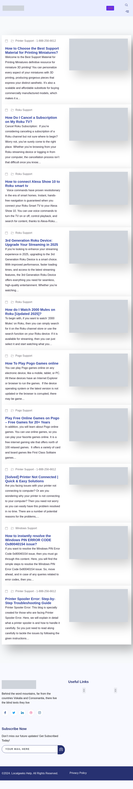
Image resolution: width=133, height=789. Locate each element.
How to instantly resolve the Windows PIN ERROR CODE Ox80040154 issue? (28, 540)
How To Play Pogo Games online (31, 363)
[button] (84, 690)
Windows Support (26, 528)
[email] (30, 749)
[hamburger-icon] (110, 8)
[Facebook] (5, 712)
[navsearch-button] (126, 5)
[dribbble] (31, 712)
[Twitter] (13, 712)
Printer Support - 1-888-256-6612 (35, 40)
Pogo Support (23, 355)
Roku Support (23, 110)
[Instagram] (39, 712)
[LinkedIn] (22, 712)
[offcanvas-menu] (127, 11)
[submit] (61, 749)
